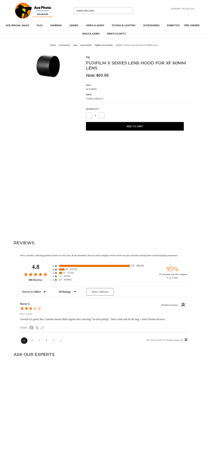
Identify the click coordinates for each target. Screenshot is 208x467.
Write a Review (100, 291)
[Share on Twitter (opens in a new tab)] (37, 328)
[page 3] (39, 340)
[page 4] (46, 340)
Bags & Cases (92, 33)
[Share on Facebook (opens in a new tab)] (31, 328)
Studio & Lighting (125, 25)
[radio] (104, 266)
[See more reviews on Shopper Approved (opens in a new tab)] (42, 328)
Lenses (75, 25)
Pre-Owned (193, 25)
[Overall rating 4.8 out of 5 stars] (35, 274)
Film (41, 25)
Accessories (152, 25)
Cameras (57, 25)
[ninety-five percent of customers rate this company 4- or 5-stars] (172, 272)
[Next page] (60, 340)
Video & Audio (96, 25)
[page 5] (53, 340)
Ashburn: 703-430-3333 (182, 8)
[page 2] (32, 340)
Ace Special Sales (19, 25)
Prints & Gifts (116, 33)
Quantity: (92, 109)
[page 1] (24, 340)
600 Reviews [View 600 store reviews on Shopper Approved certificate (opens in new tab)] (40, 279)
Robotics (173, 25)
